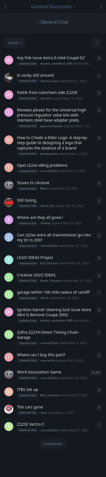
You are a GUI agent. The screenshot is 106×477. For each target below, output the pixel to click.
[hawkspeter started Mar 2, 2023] (8, 139)
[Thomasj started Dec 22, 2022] (8, 167)
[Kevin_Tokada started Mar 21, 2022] (8, 277)
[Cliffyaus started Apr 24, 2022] (8, 237)
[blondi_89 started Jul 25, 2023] (8, 77)
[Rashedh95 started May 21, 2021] (8, 426)
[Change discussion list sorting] (14, 43)
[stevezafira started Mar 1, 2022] (8, 334)
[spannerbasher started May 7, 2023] (8, 112)
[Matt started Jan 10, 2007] (8, 374)
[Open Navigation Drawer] (5, 6)
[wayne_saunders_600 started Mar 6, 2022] (8, 311)
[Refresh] (97, 43)
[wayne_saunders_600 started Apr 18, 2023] (8, 94)
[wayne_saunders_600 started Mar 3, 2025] (8, 60)
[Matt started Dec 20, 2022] (8, 185)
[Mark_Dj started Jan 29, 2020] (8, 202)
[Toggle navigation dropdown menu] (53, 6)
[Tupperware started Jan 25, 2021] (8, 357)
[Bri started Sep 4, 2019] (8, 219)
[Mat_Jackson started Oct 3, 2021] (8, 391)
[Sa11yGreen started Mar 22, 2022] (8, 259)
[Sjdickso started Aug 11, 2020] (8, 409)
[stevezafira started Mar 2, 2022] (8, 294)
